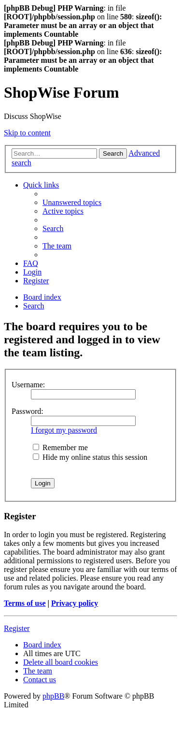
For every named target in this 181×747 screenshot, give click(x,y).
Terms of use (25, 603)
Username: (28, 385)
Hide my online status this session (90, 457)
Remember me (60, 447)
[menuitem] (71, 202)
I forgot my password (64, 430)
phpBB (53, 696)
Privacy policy (74, 603)
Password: (27, 411)
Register (16, 628)
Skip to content (27, 133)
